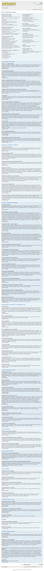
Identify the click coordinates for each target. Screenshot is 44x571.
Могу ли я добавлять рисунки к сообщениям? (8, 53)
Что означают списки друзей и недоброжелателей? (29, 29)
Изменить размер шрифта (41, 7)
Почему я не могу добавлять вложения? (7, 43)
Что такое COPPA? (4, 23)
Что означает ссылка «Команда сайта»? (28, 21)
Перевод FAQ (24, 53)
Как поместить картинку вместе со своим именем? (9, 31)
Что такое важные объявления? (6, 54)
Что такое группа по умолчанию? (27, 20)
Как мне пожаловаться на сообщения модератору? (9, 45)
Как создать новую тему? (5, 37)
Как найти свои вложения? (26, 46)
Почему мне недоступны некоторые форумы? (8, 42)
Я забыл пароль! (4, 20)
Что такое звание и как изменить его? (7, 32)
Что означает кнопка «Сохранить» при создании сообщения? (11, 46)
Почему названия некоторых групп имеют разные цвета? (30, 19)
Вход (41, 9)
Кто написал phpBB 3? (25, 49)
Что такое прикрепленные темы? (6, 56)
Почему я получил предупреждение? (7, 44)
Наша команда (26, 566)
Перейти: (21, 564)
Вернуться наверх (5, 68)
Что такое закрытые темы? (6, 57)
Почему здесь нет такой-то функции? (27, 50)
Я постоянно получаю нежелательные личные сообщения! (31, 25)
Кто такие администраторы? (26, 15)
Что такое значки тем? (5, 58)
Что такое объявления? (5, 55)
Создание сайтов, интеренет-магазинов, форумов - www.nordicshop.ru (22, 569)
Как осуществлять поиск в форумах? (27, 34)
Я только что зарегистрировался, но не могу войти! (9, 21)
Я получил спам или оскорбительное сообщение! (29, 26)
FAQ (34, 9)
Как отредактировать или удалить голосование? (9, 41)
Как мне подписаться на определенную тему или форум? (30, 41)
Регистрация (38, 9)
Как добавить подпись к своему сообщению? (8, 39)
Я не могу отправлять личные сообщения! (28, 24)
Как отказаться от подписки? (26, 42)
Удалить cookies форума (32, 566)
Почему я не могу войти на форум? (7, 15)
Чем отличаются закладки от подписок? (28, 40)
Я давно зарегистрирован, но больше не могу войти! (9, 22)
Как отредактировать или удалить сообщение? (8, 38)
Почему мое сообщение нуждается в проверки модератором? (11, 47)
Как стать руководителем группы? (27, 18)
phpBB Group (31, 534)
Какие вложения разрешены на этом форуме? (29, 45)
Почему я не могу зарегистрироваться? (7, 24)
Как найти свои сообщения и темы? (27, 37)
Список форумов (5, 566)
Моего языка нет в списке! (5, 30)
